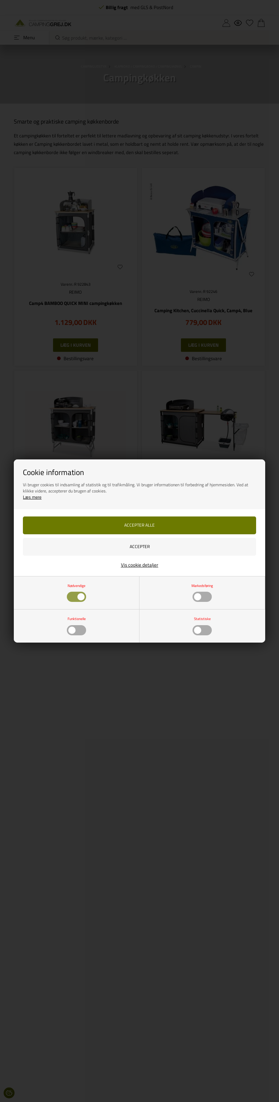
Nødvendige (76, 592)
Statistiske (202, 625)
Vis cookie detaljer (139, 564)
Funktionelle (76, 625)
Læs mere (32, 497)
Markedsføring (202, 592)
